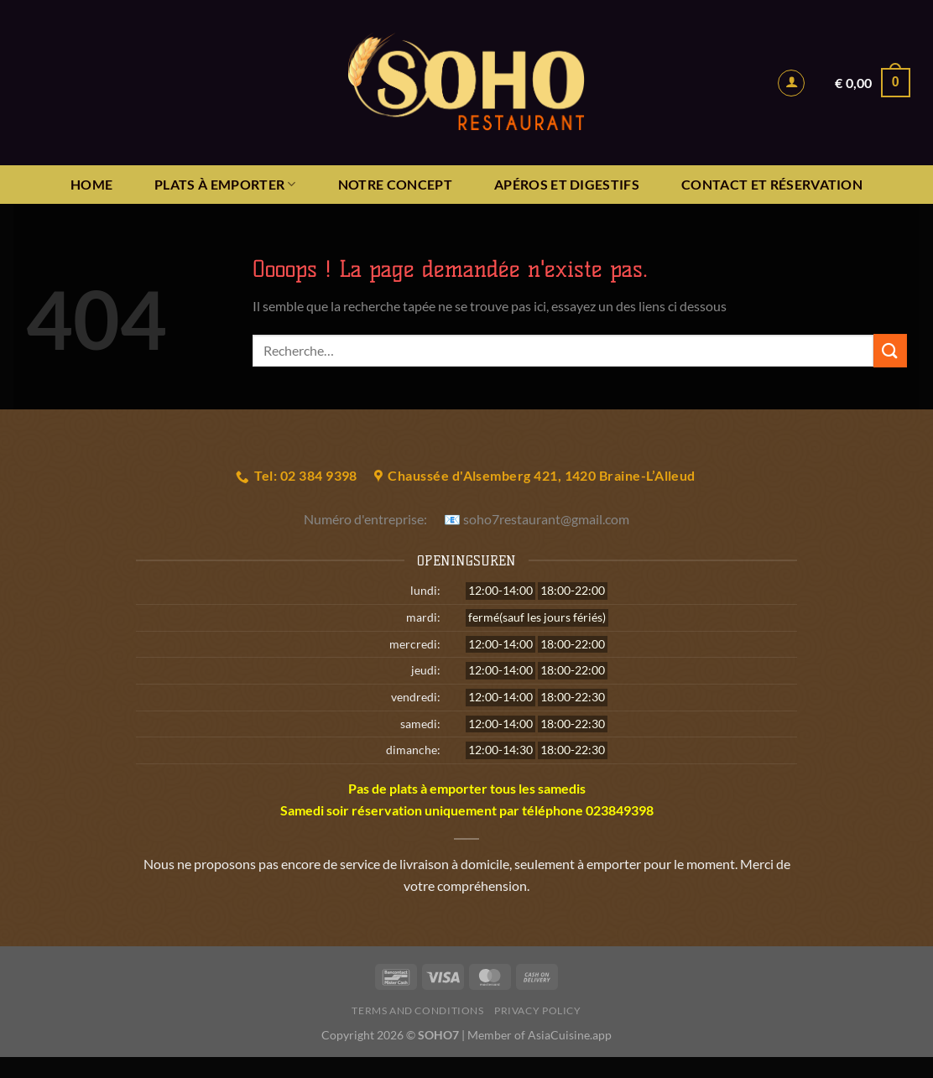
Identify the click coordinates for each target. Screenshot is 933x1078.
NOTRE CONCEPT (395, 184)
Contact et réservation (772, 184)
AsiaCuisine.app (570, 1035)
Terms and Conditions (417, 1010)
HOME (91, 184)
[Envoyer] (890, 350)
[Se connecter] (791, 83)
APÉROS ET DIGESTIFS (566, 184)
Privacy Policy (537, 1010)
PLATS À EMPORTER (225, 184)
